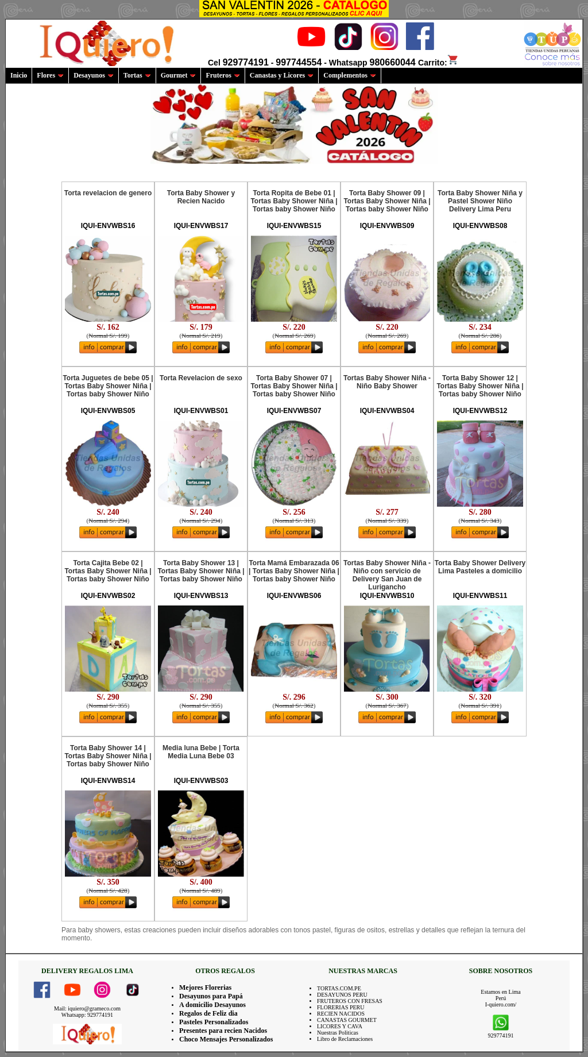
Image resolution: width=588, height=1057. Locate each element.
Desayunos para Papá (211, 996)
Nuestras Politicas (337, 1032)
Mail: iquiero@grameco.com (87, 1008)
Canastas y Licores (282, 75)
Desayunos (94, 75)
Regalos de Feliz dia (208, 1013)
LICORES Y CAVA (339, 1026)
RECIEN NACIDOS (341, 1013)
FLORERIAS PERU (341, 1007)
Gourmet (178, 75)
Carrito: (438, 62)
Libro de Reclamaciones (345, 1039)
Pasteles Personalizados (213, 1022)
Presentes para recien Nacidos (223, 1031)
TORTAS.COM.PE (339, 988)
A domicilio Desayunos (212, 1005)
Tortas (137, 75)
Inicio (18, 75)
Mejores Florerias (205, 987)
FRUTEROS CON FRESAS (349, 1001)
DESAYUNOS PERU (342, 995)
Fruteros (222, 75)
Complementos (349, 75)
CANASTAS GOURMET (347, 1020)
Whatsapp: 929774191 (87, 1015)
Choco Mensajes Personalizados (226, 1039)
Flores (50, 75)
